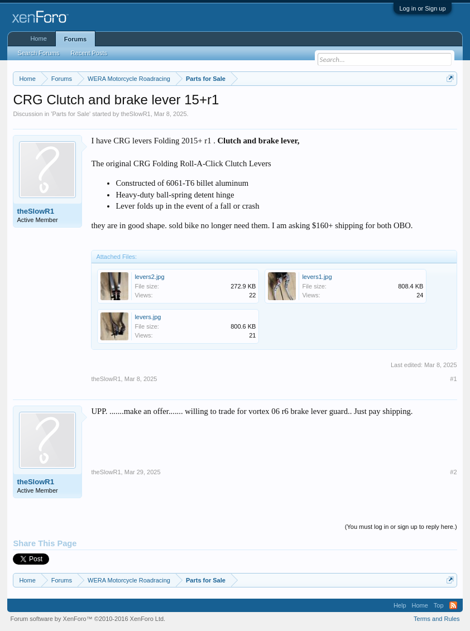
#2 (453, 472)
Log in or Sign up (422, 8)
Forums (75, 39)
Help (400, 605)
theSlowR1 (136, 113)
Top (439, 605)
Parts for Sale (70, 113)
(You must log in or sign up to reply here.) (401, 526)
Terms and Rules (437, 618)
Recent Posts (89, 53)
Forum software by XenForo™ (87, 618)
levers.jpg (148, 317)
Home (38, 38)
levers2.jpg (149, 276)
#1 (453, 378)
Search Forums (38, 53)
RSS (453, 605)
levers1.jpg (317, 276)
